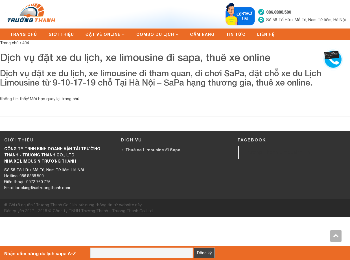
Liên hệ (266, 34)
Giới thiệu (61, 34)
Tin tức (236, 34)
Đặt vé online (103, 34)
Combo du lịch (155, 34)
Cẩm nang (202, 34)
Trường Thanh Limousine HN (278, 152)
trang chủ (70, 99)
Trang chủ (23, 34)
